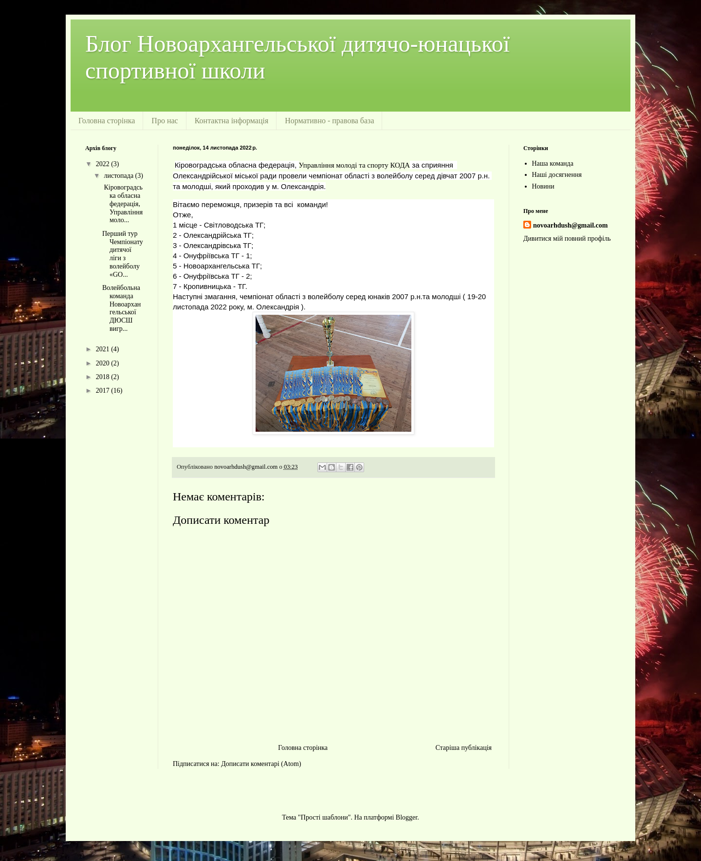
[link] (354, 165)
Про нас (164, 120)
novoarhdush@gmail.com (570, 225)
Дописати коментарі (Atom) (261, 763)
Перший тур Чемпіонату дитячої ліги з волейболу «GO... (122, 254)
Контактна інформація (232, 120)
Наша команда (552, 163)
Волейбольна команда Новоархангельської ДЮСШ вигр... (121, 308)
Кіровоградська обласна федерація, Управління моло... (122, 204)
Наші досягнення (557, 174)
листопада (119, 175)
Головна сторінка (106, 120)
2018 (103, 377)
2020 (103, 363)
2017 (103, 390)
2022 (103, 164)
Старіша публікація (463, 747)
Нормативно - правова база (329, 120)
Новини (543, 186)
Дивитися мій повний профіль (567, 238)
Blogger (406, 817)
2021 (103, 349)
